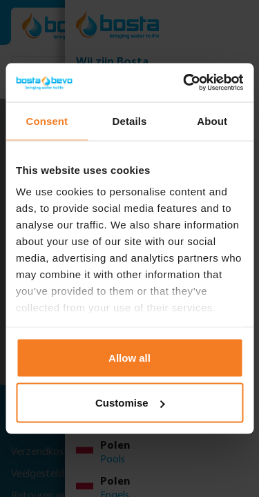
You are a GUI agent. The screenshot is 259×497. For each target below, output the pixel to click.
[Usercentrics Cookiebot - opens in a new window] (184, 83)
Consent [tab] (47, 120)
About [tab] (212, 120)
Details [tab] (130, 120)
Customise (130, 403)
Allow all (129, 357)
